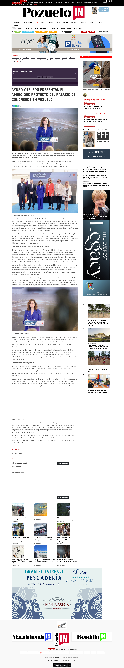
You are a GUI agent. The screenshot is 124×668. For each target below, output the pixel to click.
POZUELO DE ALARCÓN (54, 22)
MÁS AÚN (35, 4)
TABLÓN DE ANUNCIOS (41, 31)
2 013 (103, 141)
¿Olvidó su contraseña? (103, 31)
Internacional (34, 28)
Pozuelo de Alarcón (55, 60)
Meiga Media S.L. (57, 657)
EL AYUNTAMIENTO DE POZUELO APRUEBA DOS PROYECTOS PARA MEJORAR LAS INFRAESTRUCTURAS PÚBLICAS (98, 323)
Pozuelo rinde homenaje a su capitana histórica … (95, 120)
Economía (64, 58)
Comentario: (18, 472)
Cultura (51, 58)
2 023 (99, 134)
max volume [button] (75, 73)
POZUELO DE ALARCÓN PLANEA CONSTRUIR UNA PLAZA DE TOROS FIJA (97, 369)
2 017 (99, 139)
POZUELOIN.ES (15, 1)
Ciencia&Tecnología (45, 28)
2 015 (107, 139)
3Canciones (55, 28)
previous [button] (39, 77)
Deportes (57, 58)
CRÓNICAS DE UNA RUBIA (33, 1)
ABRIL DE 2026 (15, 65)
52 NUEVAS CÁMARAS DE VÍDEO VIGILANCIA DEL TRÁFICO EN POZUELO (98, 391)
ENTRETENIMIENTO (28, 22)
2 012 (107, 141)
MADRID (66, 22)
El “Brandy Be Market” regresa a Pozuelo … (93, 107)
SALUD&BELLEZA (22, 4)
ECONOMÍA (17, 22)
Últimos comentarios (93, 95)
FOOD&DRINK (94, 2)
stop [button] (47, 77)
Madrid (39, 60)
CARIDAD (31, 2)
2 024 (107, 132)
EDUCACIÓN (17, 25)
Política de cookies (60, 661)
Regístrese (92, 31)
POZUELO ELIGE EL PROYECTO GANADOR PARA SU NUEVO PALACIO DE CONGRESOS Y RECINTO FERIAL (98, 347)
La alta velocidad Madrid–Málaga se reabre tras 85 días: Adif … (43, 540)
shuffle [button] (46, 80)
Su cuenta (84, 31)
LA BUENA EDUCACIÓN (102, 2)
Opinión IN (20, 28)
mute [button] (13, 73)
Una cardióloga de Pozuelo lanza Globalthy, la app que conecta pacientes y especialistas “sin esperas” (96, 185)
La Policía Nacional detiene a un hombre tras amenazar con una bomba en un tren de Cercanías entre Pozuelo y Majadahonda (95, 169)
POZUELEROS (41, 2)
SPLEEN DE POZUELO (67, 2)
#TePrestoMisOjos (77, 28)
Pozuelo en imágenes (65, 28)
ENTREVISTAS (42, 1)
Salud (13, 61)
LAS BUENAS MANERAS (50, 2)
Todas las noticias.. (16, 55)
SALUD (100, 22)
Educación (72, 58)
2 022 (103, 134)
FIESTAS (36, 2)
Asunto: (17, 466)
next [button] (51, 77)
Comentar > (88, 56)
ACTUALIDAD (26, 2)
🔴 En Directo (20, 61)
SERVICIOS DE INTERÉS (28, 31)
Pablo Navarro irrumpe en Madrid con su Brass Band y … (67, 562)
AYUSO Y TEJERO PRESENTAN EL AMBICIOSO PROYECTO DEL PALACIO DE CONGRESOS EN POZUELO (35, 82)
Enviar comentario (63, 463)
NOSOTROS (68, 31)
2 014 (99, 141)
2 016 (103, 139)
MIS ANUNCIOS (53, 31)
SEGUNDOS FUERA (87, 2)
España (24, 60)
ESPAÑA (74, 22)
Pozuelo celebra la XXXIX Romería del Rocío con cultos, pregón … (66, 540)
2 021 (107, 134)
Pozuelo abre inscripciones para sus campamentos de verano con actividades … (21, 540)
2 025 (103, 132)
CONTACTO (61, 31)
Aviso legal (51, 661)
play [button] (43, 77)
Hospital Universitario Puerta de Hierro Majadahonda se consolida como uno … (44, 562)
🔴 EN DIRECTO (41, 22)
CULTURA (92, 22)
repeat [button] (44, 80)
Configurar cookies (71, 661)
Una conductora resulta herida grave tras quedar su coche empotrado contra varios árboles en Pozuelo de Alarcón (95, 177)
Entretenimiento (16, 60)
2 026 (99, 132)
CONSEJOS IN (29, 4)
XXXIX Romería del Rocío (43, 518)
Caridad (27, 28)
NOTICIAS (17, 31)
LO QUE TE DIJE (59, 2)
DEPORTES (83, 22)
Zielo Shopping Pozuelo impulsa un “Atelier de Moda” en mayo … (22, 562)
